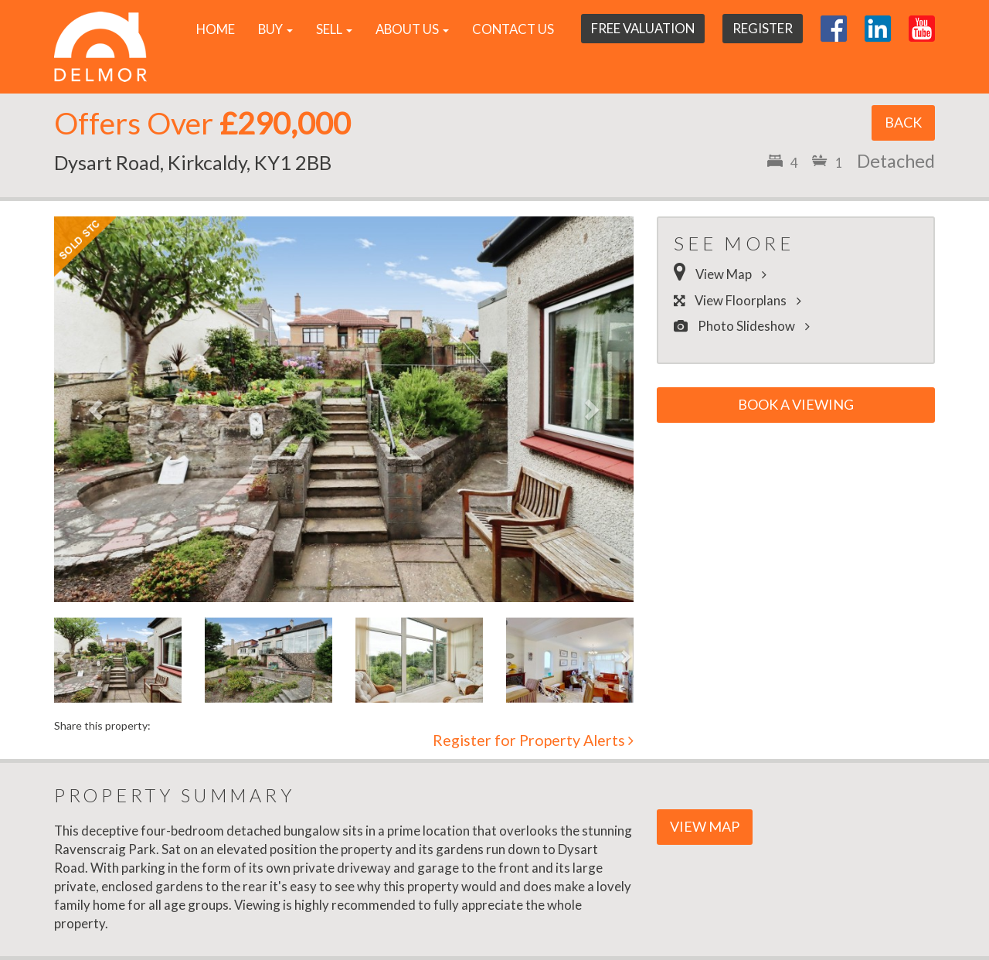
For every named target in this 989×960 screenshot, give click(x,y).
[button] (97, 409)
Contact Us (513, 29)
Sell (334, 29)
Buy (275, 29)
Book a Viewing (796, 404)
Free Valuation (643, 28)
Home (215, 29)
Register (762, 28)
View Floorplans (741, 300)
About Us (412, 29)
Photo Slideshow (745, 326)
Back (903, 122)
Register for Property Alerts (533, 740)
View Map (724, 274)
